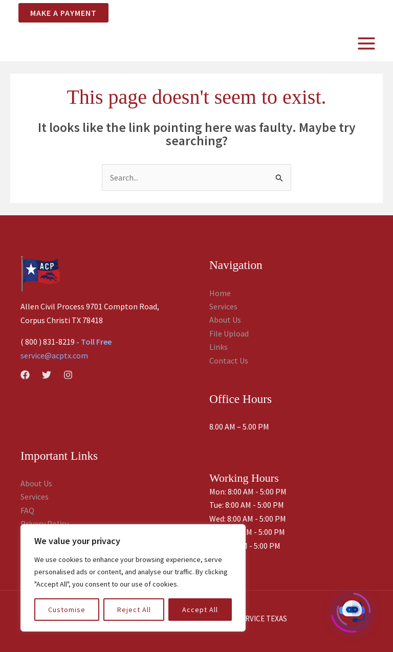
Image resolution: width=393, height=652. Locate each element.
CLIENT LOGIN (358, 12)
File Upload (229, 333)
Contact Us (228, 360)
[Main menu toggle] (366, 43)
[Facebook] (25, 374)
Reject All (134, 609)
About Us (225, 319)
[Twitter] (46, 374)
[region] (133, 578)
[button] (59, 13)
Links (218, 347)
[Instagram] (68, 374)
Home (220, 293)
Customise (66, 609)
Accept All (200, 609)
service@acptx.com (54, 355)
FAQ (27, 510)
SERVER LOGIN (301, 12)
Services (223, 306)
